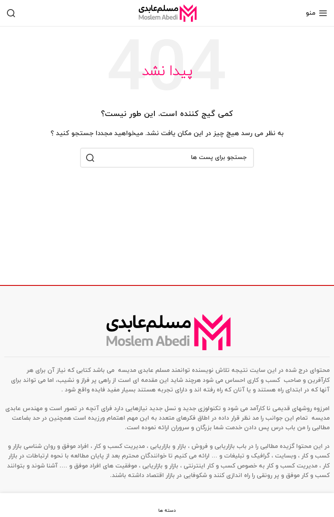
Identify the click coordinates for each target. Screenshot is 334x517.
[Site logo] (167, 12)
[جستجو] (11, 13)
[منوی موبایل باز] (316, 13)
